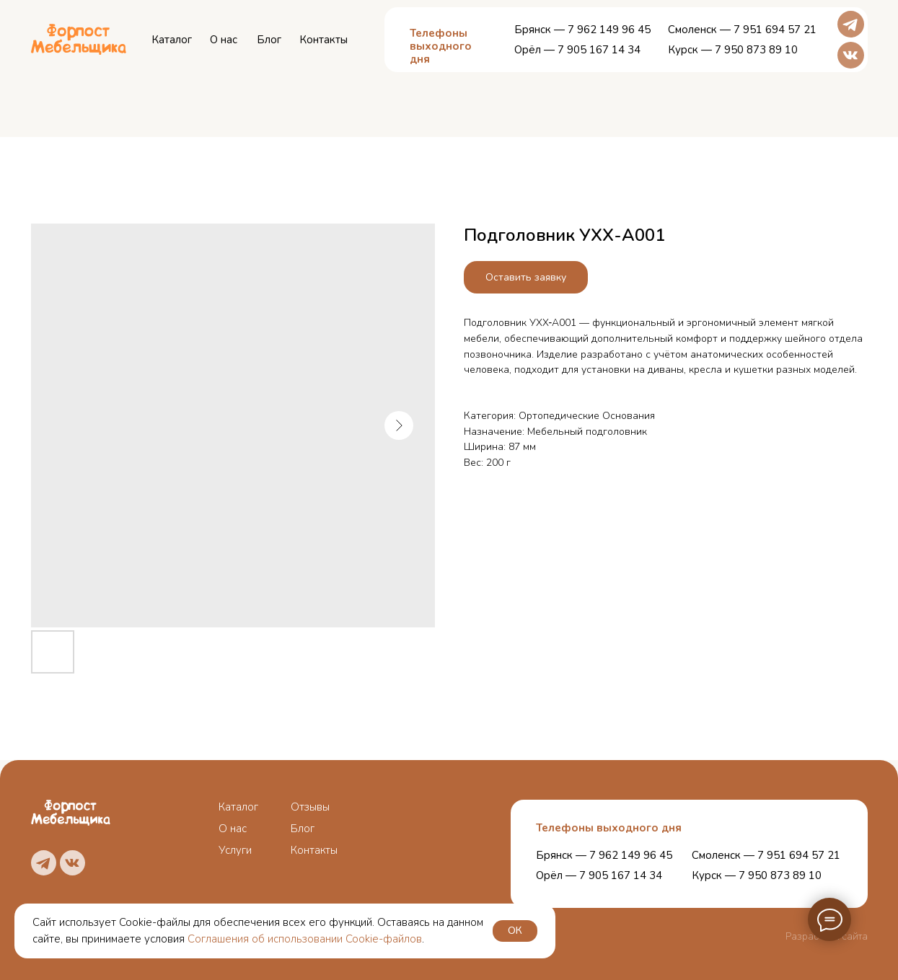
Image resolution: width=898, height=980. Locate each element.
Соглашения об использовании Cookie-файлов (305, 939)
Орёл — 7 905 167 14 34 (577, 50)
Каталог (171, 39)
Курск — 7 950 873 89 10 (733, 50)
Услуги (235, 850)
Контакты (323, 39)
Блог (269, 39)
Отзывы (310, 807)
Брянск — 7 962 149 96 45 (582, 29)
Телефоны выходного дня (609, 828)
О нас (223, 39)
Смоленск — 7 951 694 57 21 (742, 29)
